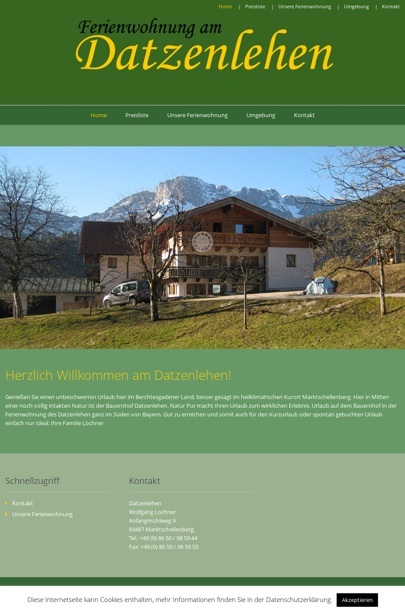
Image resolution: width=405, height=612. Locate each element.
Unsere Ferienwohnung (304, 6)
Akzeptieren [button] (357, 600)
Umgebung (356, 6)
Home (225, 6)
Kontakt (391, 6)
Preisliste (255, 6)
